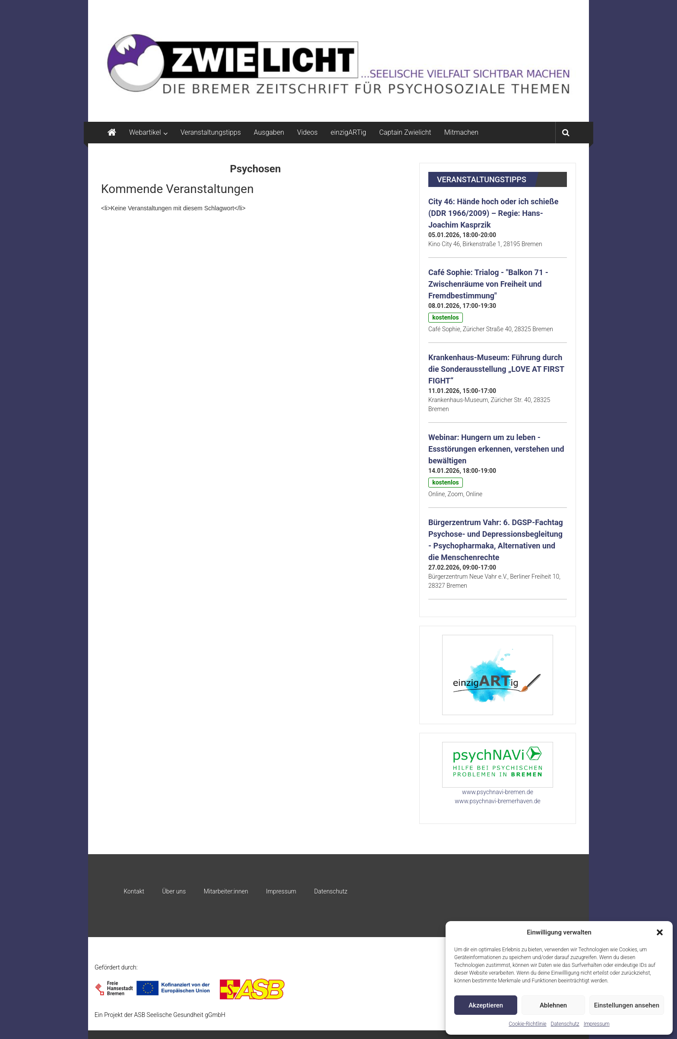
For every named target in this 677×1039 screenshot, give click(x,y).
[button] (659, 932)
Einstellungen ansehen (626, 1005)
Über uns (174, 891)
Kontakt (133, 891)
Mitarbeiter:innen (226, 891)
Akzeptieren (485, 1005)
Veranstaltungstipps (210, 132)
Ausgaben (269, 132)
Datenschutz (565, 1024)
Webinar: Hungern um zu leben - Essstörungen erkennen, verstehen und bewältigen (496, 449)
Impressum (597, 1024)
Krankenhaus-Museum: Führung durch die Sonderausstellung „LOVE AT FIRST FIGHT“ (496, 369)
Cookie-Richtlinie (527, 1024)
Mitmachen (461, 132)
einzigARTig (348, 132)
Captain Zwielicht (405, 132)
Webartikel (145, 132)
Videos (307, 132)
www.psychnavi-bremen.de (497, 792)
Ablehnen (553, 1005)
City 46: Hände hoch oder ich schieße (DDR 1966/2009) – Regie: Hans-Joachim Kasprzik (493, 213)
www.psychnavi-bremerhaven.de (497, 801)
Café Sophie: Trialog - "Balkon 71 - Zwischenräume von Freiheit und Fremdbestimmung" (488, 284)
